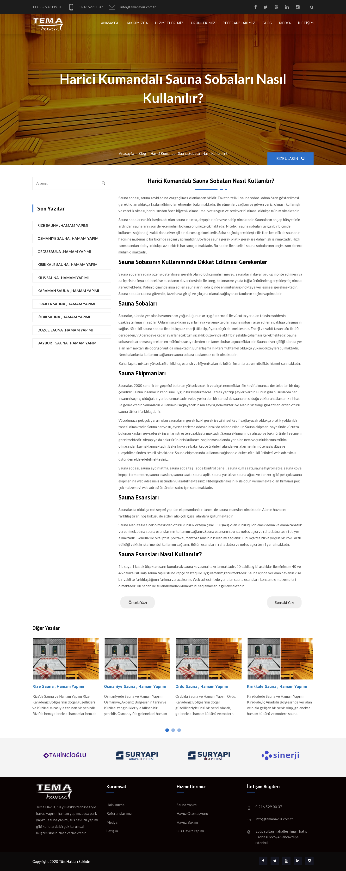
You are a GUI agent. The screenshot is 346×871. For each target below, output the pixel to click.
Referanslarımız (238, 22)
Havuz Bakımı (187, 822)
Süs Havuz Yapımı (190, 831)
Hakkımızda (136, 22)
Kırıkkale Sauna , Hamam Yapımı (68, 264)
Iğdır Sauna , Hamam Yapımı (63, 317)
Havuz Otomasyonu (192, 813)
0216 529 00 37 (85, 7)
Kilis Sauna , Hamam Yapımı (63, 278)
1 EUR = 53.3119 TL (47, 7)
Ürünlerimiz (203, 22)
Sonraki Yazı (284, 602)
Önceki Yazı (138, 602)
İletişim (306, 22)
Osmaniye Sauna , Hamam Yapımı (68, 238)
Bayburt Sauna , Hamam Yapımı (67, 343)
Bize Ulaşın (290, 158)
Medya (285, 22)
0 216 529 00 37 (268, 807)
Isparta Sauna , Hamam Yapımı (66, 304)
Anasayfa (109, 22)
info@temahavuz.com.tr (132, 7)
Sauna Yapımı (187, 805)
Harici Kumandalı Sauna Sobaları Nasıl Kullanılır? (188, 153)
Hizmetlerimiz (169, 22)
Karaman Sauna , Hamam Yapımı (68, 290)
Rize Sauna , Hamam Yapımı (62, 225)
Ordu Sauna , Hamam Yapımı (64, 251)
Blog (267, 22)
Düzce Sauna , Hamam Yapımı (65, 330)
